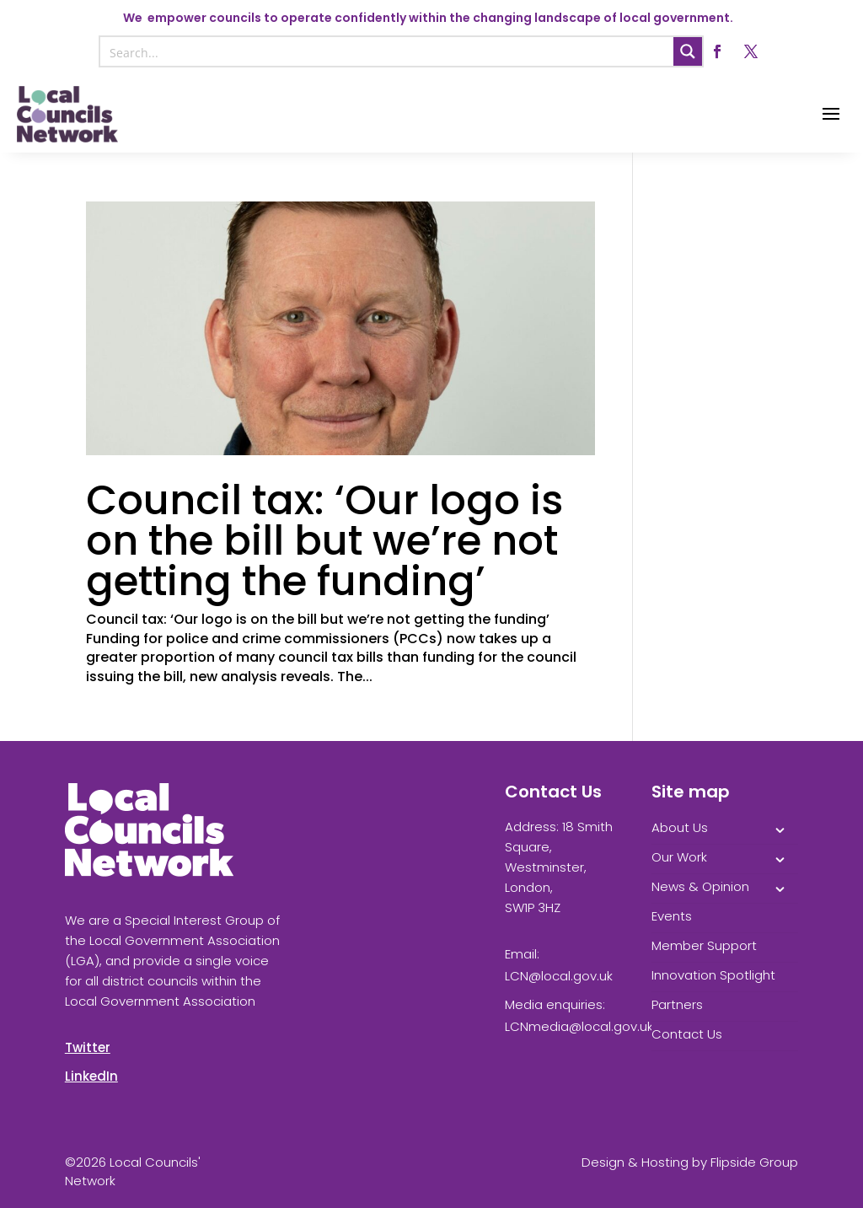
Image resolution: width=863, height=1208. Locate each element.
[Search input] (387, 51)
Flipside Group (754, 1162)
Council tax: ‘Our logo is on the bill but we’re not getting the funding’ (324, 540)
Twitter (87, 1047)
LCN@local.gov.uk (559, 976)
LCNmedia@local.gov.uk (579, 1026)
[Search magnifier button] (687, 51)
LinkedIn (91, 1076)
